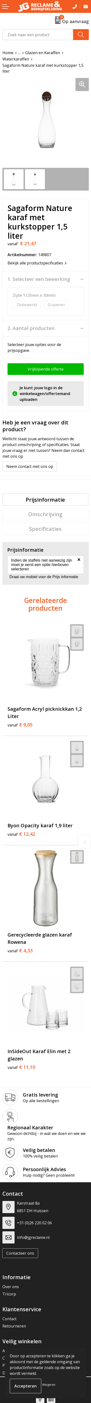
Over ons (10, 1286)
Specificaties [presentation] (45, 528)
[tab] (45, 499)
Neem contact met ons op (29, 466)
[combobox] (37, 34)
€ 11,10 (21, 1067)
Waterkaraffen (15, 59)
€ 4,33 (20, 950)
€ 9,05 (20, 725)
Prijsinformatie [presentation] (45, 499)
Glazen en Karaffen (42, 52)
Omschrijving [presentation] (45, 514)
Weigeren (48, 1385)
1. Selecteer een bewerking (39, 279)
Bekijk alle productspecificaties (37, 263)
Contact (9, 1318)
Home (7, 52)
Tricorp (9, 1294)
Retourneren (14, 1326)
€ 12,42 (21, 834)
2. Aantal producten (31, 328)
